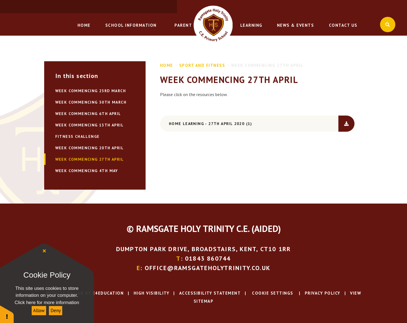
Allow (39, 310)
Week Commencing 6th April (88, 113)
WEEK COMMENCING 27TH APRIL (267, 65)
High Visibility (151, 293)
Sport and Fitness (202, 65)
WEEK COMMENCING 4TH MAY (86, 170)
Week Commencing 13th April (89, 125)
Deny (56, 310)
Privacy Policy (322, 293)
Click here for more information (47, 302)
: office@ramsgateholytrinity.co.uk (350, 6)
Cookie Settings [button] (272, 293)
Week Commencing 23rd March (90, 90)
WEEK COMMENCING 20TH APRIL (89, 147)
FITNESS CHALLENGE (77, 136)
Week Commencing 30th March (90, 102)
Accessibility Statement (210, 293)
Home (166, 65)
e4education (108, 293)
